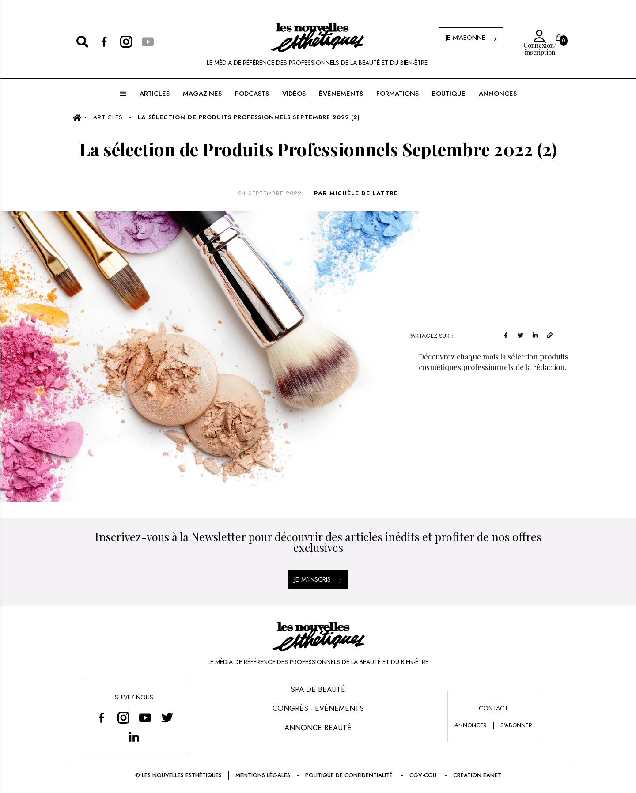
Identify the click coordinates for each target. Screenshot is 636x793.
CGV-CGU (423, 775)
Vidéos (294, 93)
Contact (493, 708)
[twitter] (525, 334)
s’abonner (516, 725)
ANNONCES (498, 93)
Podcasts (252, 93)
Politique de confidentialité (349, 775)
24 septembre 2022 (270, 193)
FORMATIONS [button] (397, 93)
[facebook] (510, 334)
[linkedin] (539, 334)
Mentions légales (262, 775)
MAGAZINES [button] (202, 93)
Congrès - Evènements (318, 708)
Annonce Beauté (318, 727)
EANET (492, 775)
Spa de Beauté (318, 689)
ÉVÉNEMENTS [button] (341, 93)
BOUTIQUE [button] (449, 93)
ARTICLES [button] (155, 93)
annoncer (470, 725)
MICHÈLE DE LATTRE (363, 193)
